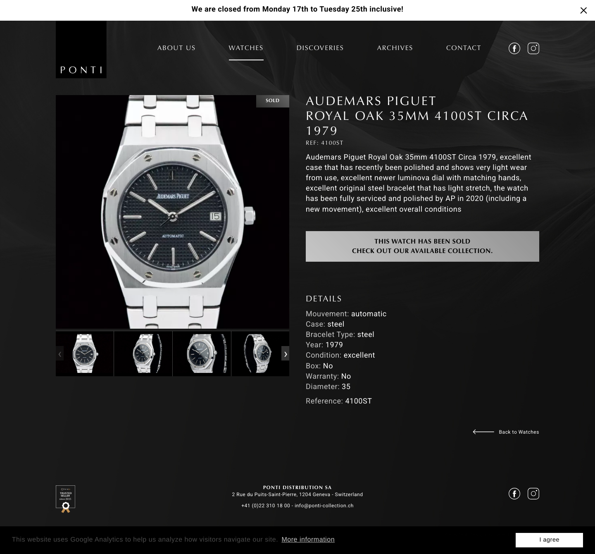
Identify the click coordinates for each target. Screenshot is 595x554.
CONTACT (463, 48)
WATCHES (246, 48)
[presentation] (59, 353)
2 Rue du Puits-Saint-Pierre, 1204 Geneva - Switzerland (297, 494)
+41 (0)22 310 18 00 (265, 506)
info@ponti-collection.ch (324, 506)
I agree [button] (549, 540)
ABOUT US (176, 48)
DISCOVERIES (320, 48)
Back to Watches (519, 432)
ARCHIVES (395, 48)
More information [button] (308, 539)
